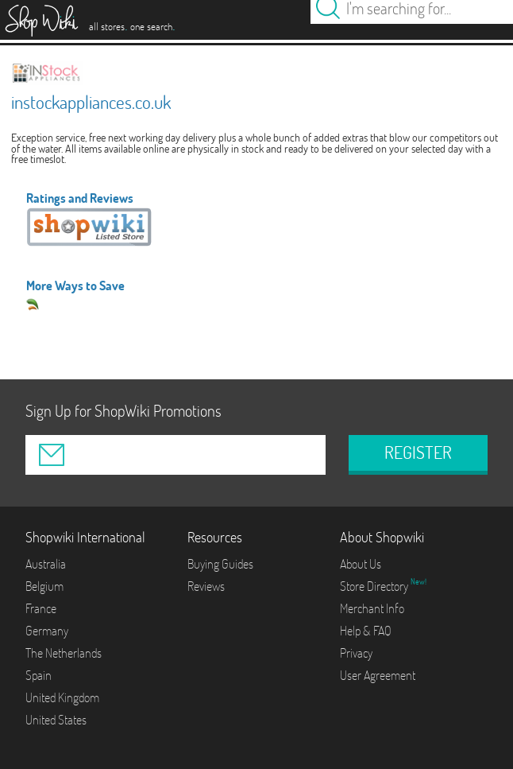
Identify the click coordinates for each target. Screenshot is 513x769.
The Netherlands (63, 653)
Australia (45, 564)
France (40, 608)
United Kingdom (62, 697)
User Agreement (377, 675)
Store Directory (375, 586)
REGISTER (418, 452)
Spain (38, 675)
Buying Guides (220, 564)
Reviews (206, 586)
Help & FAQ (366, 631)
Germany (46, 631)
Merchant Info (372, 608)
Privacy (356, 653)
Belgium (44, 586)
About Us (360, 564)
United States (56, 720)
